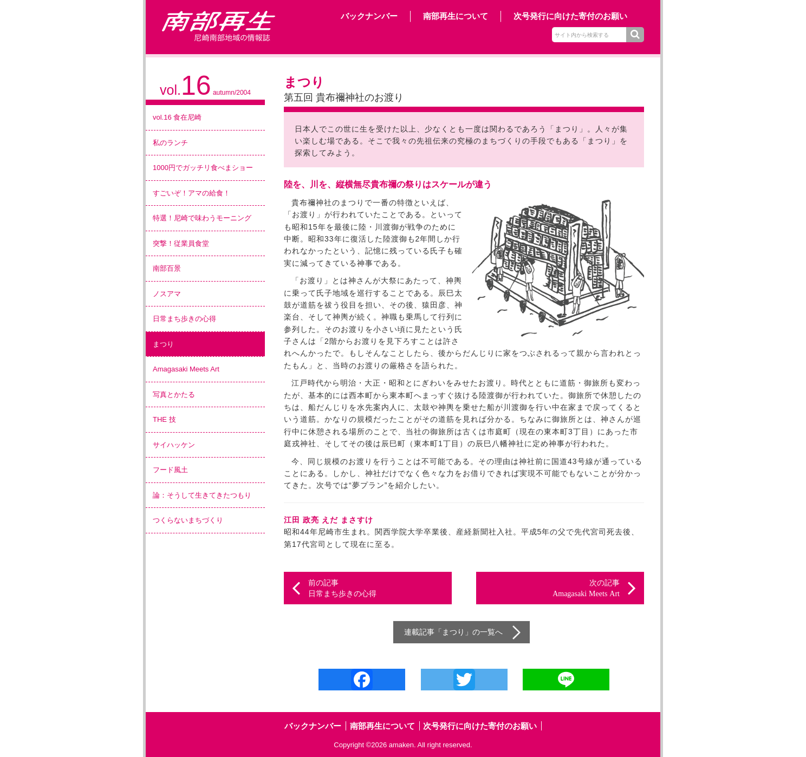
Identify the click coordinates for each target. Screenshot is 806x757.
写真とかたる (174, 394)
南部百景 (167, 268)
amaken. (402, 745)
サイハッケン (174, 445)
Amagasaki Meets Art (186, 369)
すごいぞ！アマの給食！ (191, 193)
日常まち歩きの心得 (184, 319)
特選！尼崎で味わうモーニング (202, 218)
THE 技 (164, 419)
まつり (163, 344)
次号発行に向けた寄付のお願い (570, 16)
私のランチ (170, 143)
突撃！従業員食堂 (181, 243)
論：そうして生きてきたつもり (202, 495)
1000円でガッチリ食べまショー (203, 168)
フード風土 (170, 470)
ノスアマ (167, 294)
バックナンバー (369, 16)
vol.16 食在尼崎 (177, 117)
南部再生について (455, 16)
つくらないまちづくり (188, 520)
